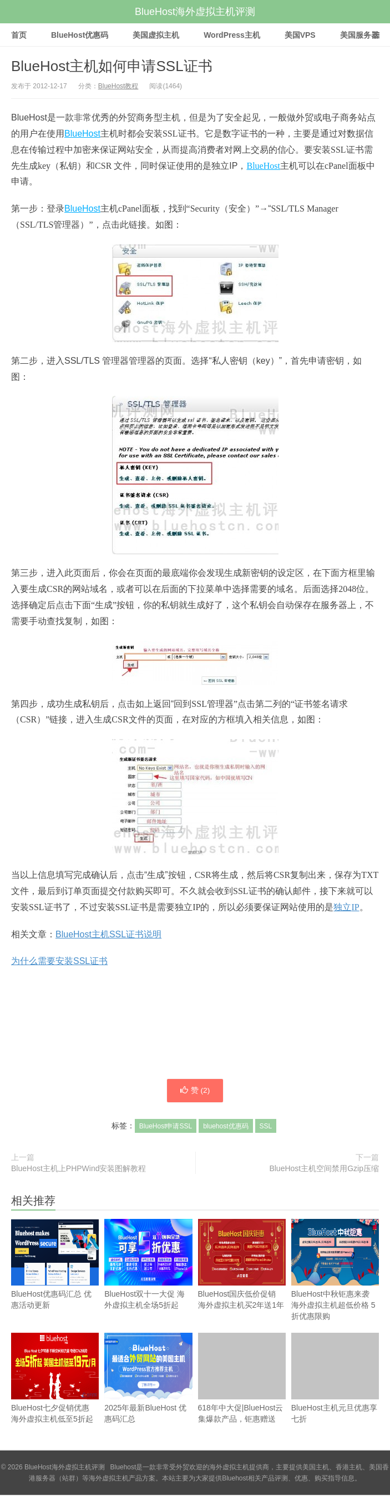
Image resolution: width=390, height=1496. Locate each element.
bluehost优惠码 (225, 1127)
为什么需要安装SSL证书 (59, 961)
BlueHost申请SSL (165, 1127)
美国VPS (300, 35)
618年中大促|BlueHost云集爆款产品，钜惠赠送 (242, 1379)
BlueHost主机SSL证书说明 (108, 934)
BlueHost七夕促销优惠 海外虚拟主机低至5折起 (55, 1393)
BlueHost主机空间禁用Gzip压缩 (324, 1169)
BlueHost (82, 133)
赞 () (195, 1091)
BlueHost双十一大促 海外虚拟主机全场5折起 (148, 1280)
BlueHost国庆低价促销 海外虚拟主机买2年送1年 (242, 1280)
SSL (266, 1127)
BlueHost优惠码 (79, 35)
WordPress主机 (232, 35)
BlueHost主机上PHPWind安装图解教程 (78, 1169)
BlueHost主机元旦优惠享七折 (335, 1393)
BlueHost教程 (118, 86)
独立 (342, 907)
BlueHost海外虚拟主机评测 (195, 11)
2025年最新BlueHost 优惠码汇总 (148, 1393)
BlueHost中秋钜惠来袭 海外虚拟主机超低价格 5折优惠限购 (335, 1285)
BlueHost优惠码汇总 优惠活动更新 (55, 1280)
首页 (19, 35)
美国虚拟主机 (156, 35)
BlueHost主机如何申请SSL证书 (111, 66)
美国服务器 (359, 35)
